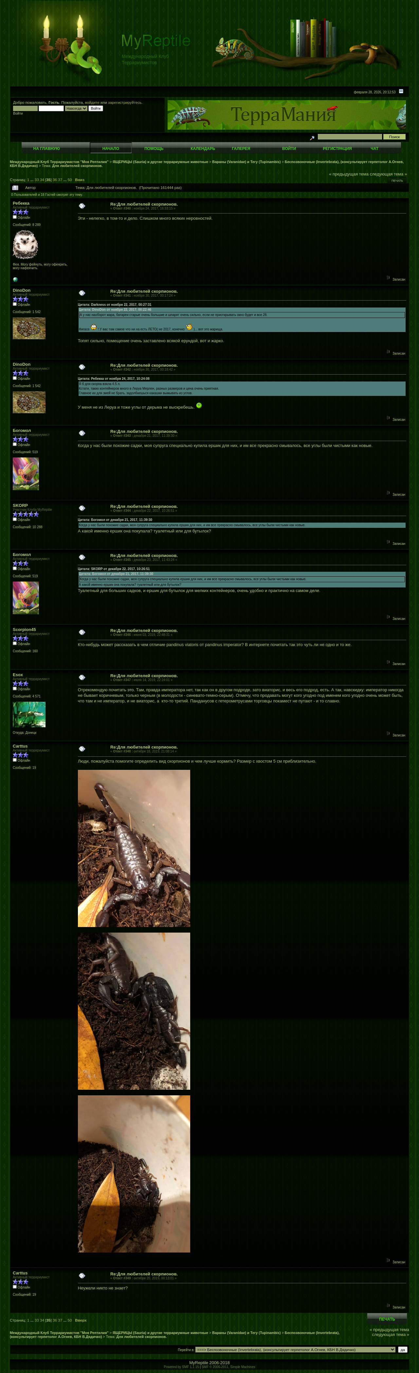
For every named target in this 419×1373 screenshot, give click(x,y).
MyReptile (198, 1362)
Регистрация (337, 148)
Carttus (20, 746)
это (130, 689)
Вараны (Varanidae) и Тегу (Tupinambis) (246, 162)
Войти (289, 148)
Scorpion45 (24, 629)
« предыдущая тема (349, 174)
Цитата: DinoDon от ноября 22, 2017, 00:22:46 (115, 309)
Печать (397, 180)
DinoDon (21, 290)
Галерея (241, 148)
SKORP (20, 505)
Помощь (153, 148)
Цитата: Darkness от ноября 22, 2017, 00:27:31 (115, 304)
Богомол (22, 430)
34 (42, 179)
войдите (92, 102)
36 (55, 179)
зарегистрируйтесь (124, 102)
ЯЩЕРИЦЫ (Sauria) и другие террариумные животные (160, 162)
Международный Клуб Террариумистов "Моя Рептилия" (59, 162)
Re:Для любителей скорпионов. (144, 204)
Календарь (203, 148)
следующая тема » (388, 174)
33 (37, 179)
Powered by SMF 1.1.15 (181, 1367)
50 (70, 179)
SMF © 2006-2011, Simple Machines (228, 1367)
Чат (374, 148)
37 (60, 179)
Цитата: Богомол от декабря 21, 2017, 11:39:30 (115, 520)
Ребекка (21, 203)
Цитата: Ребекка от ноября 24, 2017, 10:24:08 (114, 378)
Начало (110, 148)
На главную (46, 148)
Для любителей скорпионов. (77, 166)
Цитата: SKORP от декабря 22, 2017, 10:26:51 (114, 569)
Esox (18, 674)
